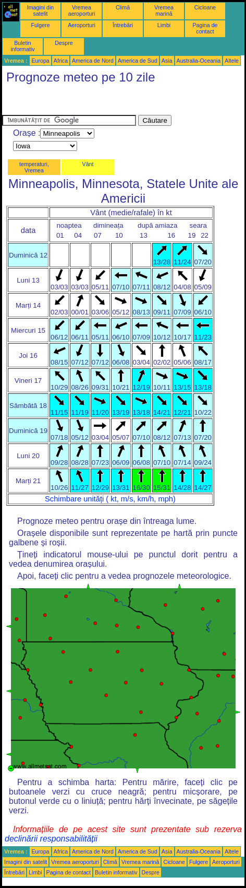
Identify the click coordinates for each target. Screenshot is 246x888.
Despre (63, 43)
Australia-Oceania (199, 60)
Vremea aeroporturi (81, 10)
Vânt (88, 164)
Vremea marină (164, 10)
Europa (40, 60)
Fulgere (40, 25)
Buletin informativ (22, 46)
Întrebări (123, 25)
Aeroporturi (81, 25)
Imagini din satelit (40, 10)
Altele (232, 60)
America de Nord (93, 60)
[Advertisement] (85, 102)
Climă (123, 7)
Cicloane (205, 7)
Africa (61, 60)
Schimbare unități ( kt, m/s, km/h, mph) (110, 499)
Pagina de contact (205, 28)
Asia (167, 60)
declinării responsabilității (51, 838)
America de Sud (137, 60)
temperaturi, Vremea (34, 167)
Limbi (163, 25)
